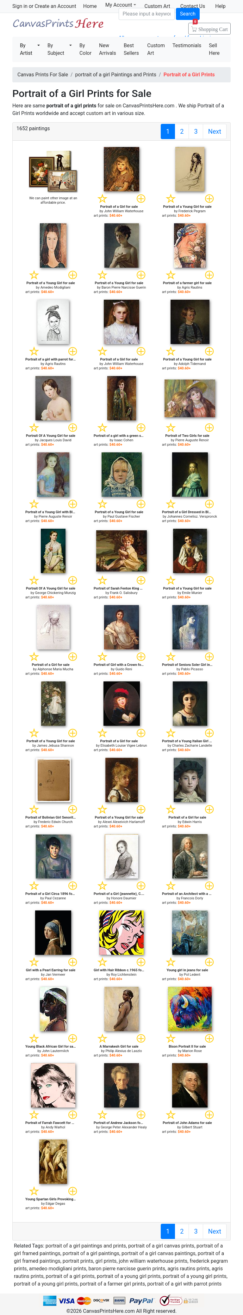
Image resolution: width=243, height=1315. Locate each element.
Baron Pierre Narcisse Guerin (124, 287)
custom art (98, 113)
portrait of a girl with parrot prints (184, 1284)
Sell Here (214, 49)
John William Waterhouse (124, 211)
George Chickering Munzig (55, 593)
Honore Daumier (123, 898)
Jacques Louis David (56, 440)
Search (188, 14)
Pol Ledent (192, 975)
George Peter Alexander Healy (124, 1127)
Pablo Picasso (192, 669)
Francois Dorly (192, 898)
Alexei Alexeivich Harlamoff (124, 822)
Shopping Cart (210, 27)
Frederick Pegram (192, 211)
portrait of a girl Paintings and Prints (115, 75)
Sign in (20, 6)
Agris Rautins (192, 287)
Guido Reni (123, 669)
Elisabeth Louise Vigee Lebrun (124, 746)
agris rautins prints (188, 1269)
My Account (120, 5)
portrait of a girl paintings (91, 1253)
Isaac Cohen (124, 440)
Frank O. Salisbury (123, 593)
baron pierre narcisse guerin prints (127, 1269)
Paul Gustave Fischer (124, 516)
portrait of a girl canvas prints (161, 1246)
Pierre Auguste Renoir (192, 440)
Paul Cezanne (55, 898)
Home (90, 6)
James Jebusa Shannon (55, 746)
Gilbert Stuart (192, 1127)
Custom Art (156, 49)
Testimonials (186, 45)
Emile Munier (192, 593)
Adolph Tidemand (192, 364)
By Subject (55, 49)
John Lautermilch (55, 1051)
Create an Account (55, 6)
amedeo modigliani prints (57, 1269)
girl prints (106, 1261)
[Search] (147, 14)
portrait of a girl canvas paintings (159, 1253)
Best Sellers (131, 49)
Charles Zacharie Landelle (192, 746)
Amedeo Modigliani (55, 287)
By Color (85, 49)
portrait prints (78, 1261)
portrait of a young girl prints (128, 1276)
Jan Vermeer (55, 975)
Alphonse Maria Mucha (55, 669)
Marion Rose (192, 1051)
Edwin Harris (192, 822)
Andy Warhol (55, 1127)
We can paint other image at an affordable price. (53, 200)
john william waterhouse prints (153, 1261)
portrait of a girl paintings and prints (86, 1246)
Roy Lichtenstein (124, 975)
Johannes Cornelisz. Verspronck (192, 516)
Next (214, 131)
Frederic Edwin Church (55, 822)
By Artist (26, 49)
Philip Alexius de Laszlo (124, 1051)
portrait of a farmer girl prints (112, 1284)
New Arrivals (107, 49)
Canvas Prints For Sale (57, 25)
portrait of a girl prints (70, 1276)
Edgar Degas (55, 1204)
